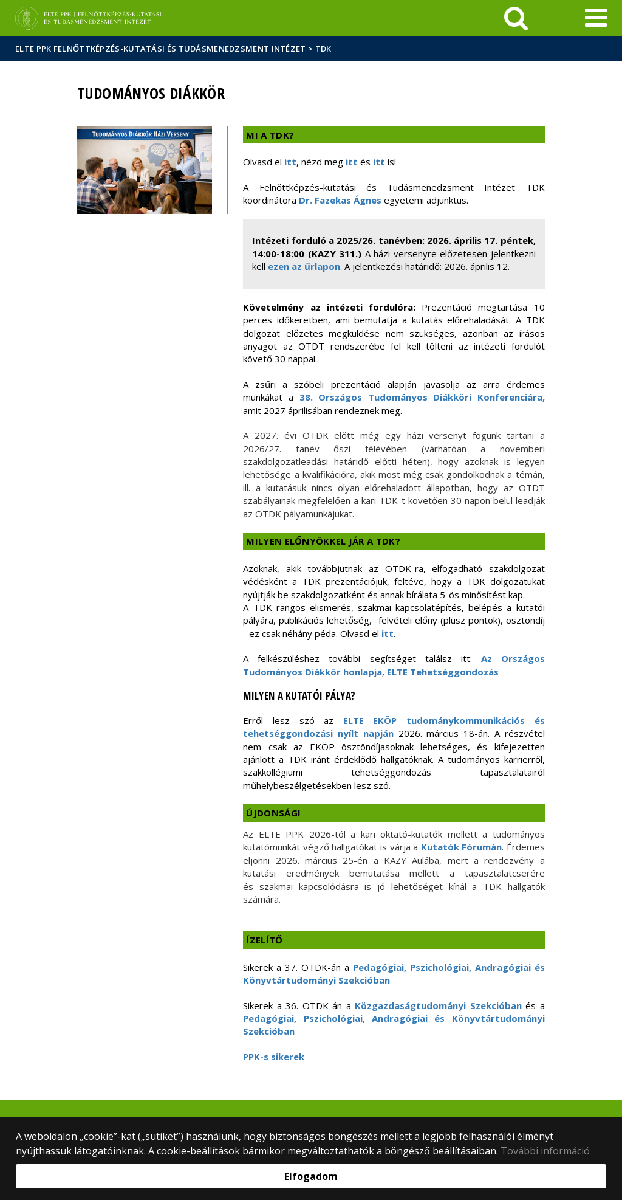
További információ (545, 1150)
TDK (323, 48)
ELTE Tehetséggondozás (443, 672)
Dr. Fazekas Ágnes (341, 200)
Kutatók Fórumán (461, 847)
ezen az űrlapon (304, 266)
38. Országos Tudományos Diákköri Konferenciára (420, 397)
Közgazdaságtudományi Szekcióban (438, 1005)
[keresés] (516, 18)
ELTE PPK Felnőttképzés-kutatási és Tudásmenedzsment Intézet (160, 48)
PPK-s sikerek (273, 1056)
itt (290, 162)
